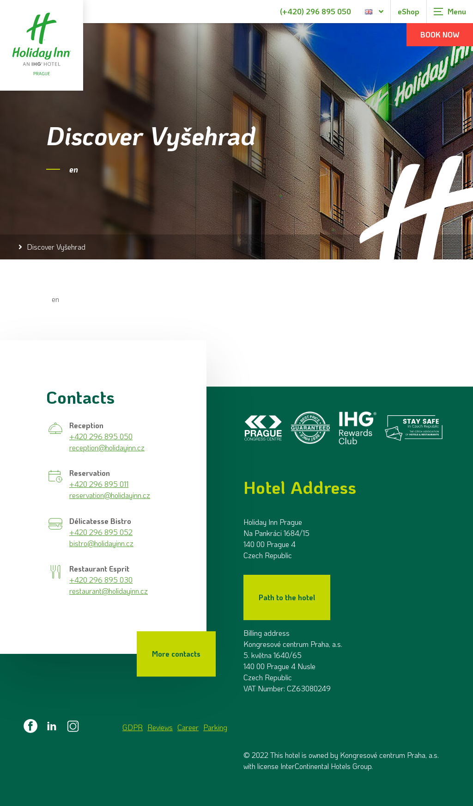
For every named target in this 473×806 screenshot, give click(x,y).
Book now (440, 34)
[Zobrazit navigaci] (450, 11)
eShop (408, 11)
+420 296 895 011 (98, 483)
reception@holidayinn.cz (107, 446)
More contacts (176, 653)
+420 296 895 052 (101, 531)
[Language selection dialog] (374, 11)
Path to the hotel (287, 597)
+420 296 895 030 (101, 579)
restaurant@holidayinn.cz (108, 590)
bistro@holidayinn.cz (101, 542)
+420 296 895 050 (101, 435)
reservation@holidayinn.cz (109, 494)
